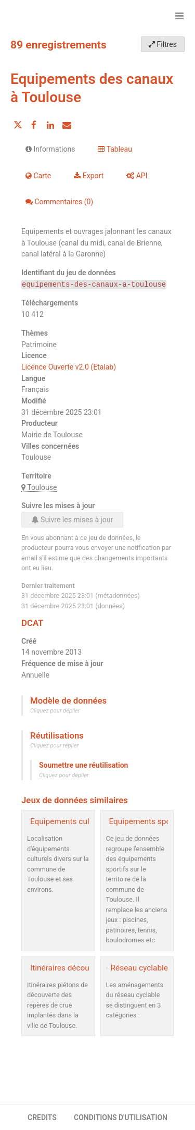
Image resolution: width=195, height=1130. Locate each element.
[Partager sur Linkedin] (50, 125)
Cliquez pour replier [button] (54, 745)
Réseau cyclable (139, 968)
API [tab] (136, 175)
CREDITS (42, 1117)
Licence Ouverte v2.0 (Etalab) (68, 367)
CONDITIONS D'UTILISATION (120, 1117)
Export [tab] (88, 175)
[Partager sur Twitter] (17, 125)
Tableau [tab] (115, 149)
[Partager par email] (66, 125)
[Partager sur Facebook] (34, 125)
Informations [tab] (50, 149)
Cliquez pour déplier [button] (55, 710)
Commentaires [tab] (59, 202)
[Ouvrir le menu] (179, 15)
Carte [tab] (38, 175)
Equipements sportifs (147, 821)
